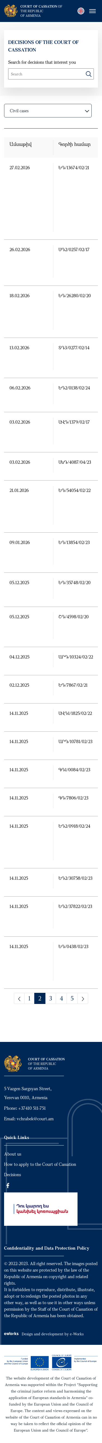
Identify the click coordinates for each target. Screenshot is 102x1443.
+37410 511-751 (32, 1108)
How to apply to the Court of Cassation (40, 1164)
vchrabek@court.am (35, 1119)
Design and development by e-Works (44, 1333)
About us (12, 1154)
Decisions (12, 1175)
